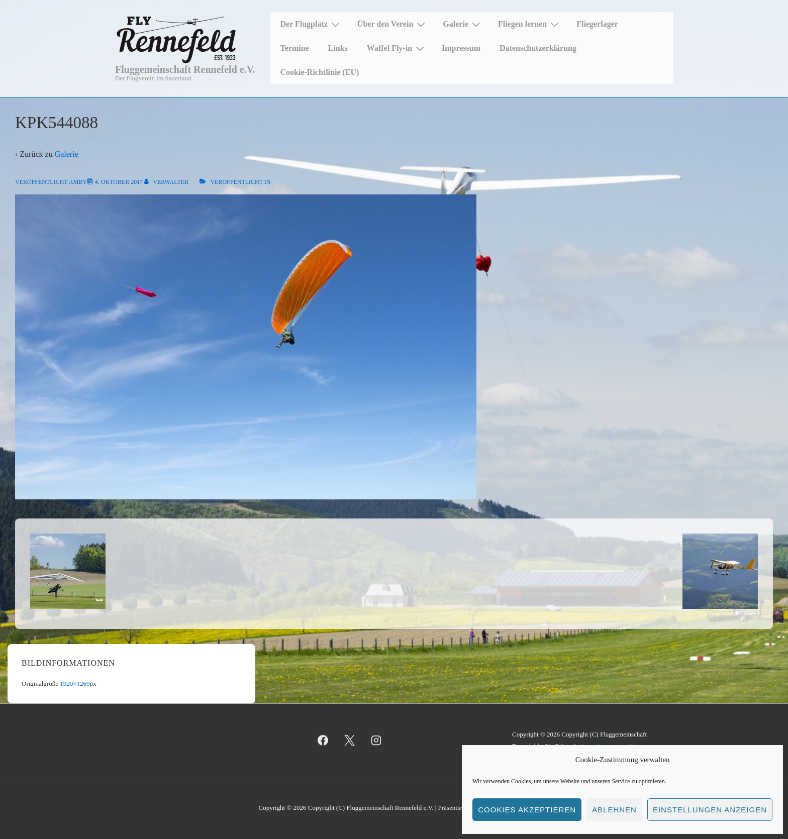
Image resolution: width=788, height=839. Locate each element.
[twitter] (349, 740)
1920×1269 (74, 683)
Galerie (463, 24)
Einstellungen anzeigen (710, 809)
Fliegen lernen (529, 24)
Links (338, 48)
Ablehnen (614, 809)
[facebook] (323, 740)
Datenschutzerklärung (538, 48)
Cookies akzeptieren (527, 809)
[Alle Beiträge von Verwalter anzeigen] (167, 181)
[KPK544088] (119, 181)
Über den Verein (392, 24)
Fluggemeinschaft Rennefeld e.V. (185, 69)
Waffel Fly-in (397, 48)
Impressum (461, 48)
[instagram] (376, 740)
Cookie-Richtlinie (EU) (319, 72)
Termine (294, 48)
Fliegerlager (597, 24)
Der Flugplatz (311, 24)
